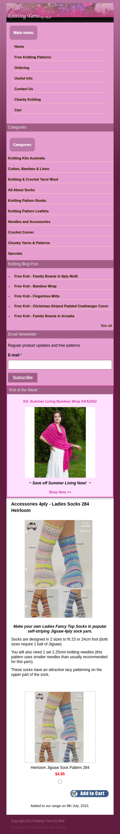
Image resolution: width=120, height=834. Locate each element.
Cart (17, 110)
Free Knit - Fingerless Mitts (37, 296)
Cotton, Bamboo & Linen (28, 169)
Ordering (21, 68)
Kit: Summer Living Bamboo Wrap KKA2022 (60, 401)
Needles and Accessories (29, 222)
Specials (15, 253)
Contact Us (23, 89)
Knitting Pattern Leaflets (28, 211)
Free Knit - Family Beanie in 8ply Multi (46, 276)
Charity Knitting (27, 99)
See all (106, 326)
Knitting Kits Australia (26, 158)
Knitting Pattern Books (27, 200)
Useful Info (23, 78)
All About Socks (21, 190)
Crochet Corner (21, 232)
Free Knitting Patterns (32, 57)
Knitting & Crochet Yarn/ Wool (33, 179)
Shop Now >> (60, 492)
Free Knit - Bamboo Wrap (35, 286)
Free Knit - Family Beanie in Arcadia (44, 316)
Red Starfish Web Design (49, 827)
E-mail (15, 355)
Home (19, 46)
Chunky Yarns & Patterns (29, 243)
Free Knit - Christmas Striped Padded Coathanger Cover (61, 306)
